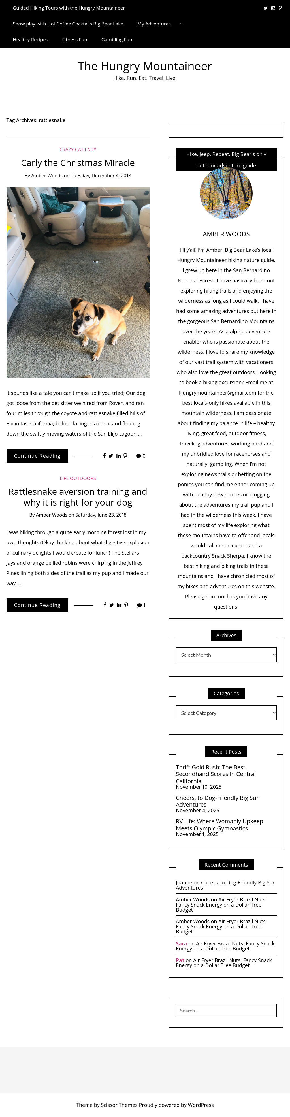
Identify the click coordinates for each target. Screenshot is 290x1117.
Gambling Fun (116, 39)
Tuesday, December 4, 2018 (101, 175)
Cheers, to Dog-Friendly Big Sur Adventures (217, 801)
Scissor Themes (119, 1104)
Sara (181, 943)
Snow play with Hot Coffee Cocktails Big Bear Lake (68, 23)
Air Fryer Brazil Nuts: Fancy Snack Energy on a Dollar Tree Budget (221, 904)
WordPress (201, 1104)
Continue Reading (37, 455)
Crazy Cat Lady (77, 149)
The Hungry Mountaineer (145, 66)
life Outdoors (78, 478)
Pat (180, 960)
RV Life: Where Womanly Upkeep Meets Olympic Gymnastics (219, 825)
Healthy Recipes (30, 39)
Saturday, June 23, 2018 (101, 514)
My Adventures (154, 23)
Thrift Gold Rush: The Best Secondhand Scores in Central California (216, 774)
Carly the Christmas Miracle (78, 162)
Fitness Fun (74, 39)
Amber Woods (47, 175)
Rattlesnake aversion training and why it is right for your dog (77, 496)
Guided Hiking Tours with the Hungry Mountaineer (69, 8)
